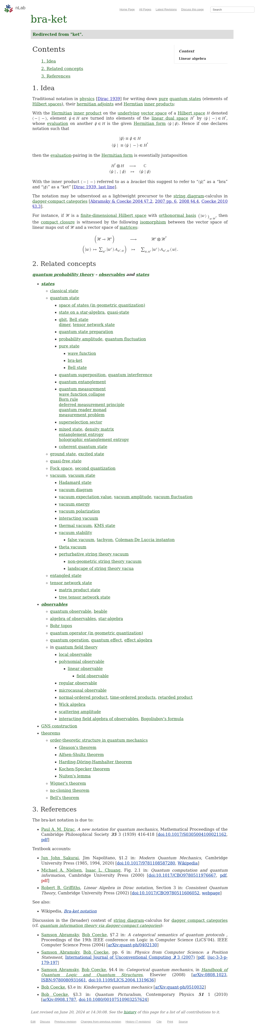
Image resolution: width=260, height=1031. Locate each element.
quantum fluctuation (125, 339)
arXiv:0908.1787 (59, 999)
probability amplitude (80, 339)
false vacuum (81, 539)
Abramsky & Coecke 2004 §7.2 (121, 201)
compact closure (58, 222)
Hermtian (133, 104)
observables (112, 274)
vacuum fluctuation (173, 496)
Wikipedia (188, 863)
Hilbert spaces (47, 104)
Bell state (78, 319)
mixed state (70, 429)
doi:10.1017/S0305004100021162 (192, 834)
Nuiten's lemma (75, 776)
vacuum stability (75, 532)
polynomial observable (81, 661)
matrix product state (79, 590)
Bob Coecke (94, 934)
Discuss (45, 1021)
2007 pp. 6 (166, 201)
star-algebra (110, 618)
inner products (159, 104)
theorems (50, 733)
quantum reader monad (82, 409)
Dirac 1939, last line (94, 187)
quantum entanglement (82, 382)
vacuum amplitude (132, 496)
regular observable (78, 683)
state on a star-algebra (82, 312)
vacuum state (81, 475)
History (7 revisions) (138, 1021)
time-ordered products (133, 697)
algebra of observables (73, 618)
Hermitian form (150, 123)
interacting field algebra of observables (99, 718)
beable (100, 611)
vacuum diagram (76, 489)
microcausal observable (83, 690)
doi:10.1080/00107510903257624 (113, 999)
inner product (88, 113)
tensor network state (94, 324)
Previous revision (65, 1021)
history (130, 1012)
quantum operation (69, 640)
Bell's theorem (64, 797)
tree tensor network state (84, 597)
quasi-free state (66, 461)
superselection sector (80, 422)
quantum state (64, 298)
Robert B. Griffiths (60, 887)
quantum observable (70, 611)
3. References (55, 76)
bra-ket (75, 360)
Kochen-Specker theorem (84, 769)
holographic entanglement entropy (94, 439)
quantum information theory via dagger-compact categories (100, 925)
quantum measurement (82, 389)
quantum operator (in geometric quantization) (96, 633)
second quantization (95, 468)
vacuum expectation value (85, 496)
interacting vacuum (78, 518)
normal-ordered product (83, 697)
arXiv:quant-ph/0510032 (179, 987)
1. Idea (48, 61)
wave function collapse (82, 394)
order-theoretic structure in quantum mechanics (99, 740)
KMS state (104, 525)
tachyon (105, 539)
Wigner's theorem (68, 783)
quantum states (185, 98)
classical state (64, 290)
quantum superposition (82, 374)
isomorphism (153, 222)
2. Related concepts (62, 68)
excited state (91, 454)
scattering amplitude (80, 711)
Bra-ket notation (80, 911)
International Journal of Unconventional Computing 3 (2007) (130, 957)
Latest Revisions (166, 9)
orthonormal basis (177, 215)
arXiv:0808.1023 (209, 974)
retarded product (175, 697)
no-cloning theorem (69, 790)
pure (163, 98)
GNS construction (59, 726)
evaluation (57, 123)
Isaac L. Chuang (103, 870)
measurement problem (82, 414)
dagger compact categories (199, 920)
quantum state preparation (86, 331)
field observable (93, 676)
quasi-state (118, 312)
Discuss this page (192, 9)
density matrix (99, 429)
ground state (63, 454)
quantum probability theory (63, 274)
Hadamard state (75, 482)
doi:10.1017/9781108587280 (146, 863)
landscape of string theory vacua (101, 568)
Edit (33, 1021)
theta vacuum (72, 547)
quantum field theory (76, 647)
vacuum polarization (79, 511)
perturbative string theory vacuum (94, 554)
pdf (44, 839)
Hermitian (61, 113)
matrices (128, 227)
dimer (64, 324)
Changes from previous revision (101, 1021)
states (142, 274)
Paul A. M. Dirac (58, 829)
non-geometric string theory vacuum (105, 561)
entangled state (66, 575)
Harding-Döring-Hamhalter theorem (95, 762)
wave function (82, 353)
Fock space (61, 468)
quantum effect (106, 640)
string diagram (188, 196)
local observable (75, 654)
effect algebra (138, 640)
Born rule (68, 399)
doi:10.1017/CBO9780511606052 (165, 893)
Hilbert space (191, 113)
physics (87, 98)
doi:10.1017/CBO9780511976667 (182, 875)
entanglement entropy (81, 434)
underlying (128, 113)
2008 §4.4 (189, 201)
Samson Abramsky (60, 934)
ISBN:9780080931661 (63, 980)
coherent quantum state (83, 446)
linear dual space (170, 118)
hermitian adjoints (95, 104)
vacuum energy (74, 504)
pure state (69, 346)
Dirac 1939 (108, 98)
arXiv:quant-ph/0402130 (132, 945)
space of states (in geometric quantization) (102, 305)
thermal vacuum (75, 525)
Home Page (127, 9)
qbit (63, 319)
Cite (158, 1021)
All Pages (145, 9)
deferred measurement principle (92, 404)
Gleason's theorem (78, 747)
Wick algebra (72, 704)
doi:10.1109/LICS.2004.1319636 (121, 980)
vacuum (58, 475)
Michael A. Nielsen (61, 870)
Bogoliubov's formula (162, 718)
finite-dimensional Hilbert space (113, 215)
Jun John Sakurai (60, 857)
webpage (211, 893)
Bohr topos (61, 625)
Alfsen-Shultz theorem (81, 754)
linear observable (85, 668)
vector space (154, 113)
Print (170, 1021)
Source (183, 1021)
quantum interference (130, 374)
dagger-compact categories (59, 201)
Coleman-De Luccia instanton (145, 539)
